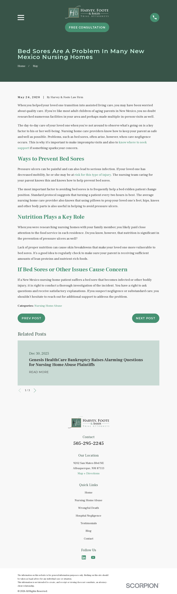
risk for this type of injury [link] (92, 175)
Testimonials (88, 523)
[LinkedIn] (84, 557)
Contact (88, 539)
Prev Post (31, 318)
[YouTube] (93, 557)
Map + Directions (89, 473)
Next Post (145, 318)
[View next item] (35, 390)
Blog (88, 531)
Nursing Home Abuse (48, 306)
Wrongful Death (88, 508)
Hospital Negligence (88, 516)
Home (88, 492)
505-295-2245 (88, 443)
